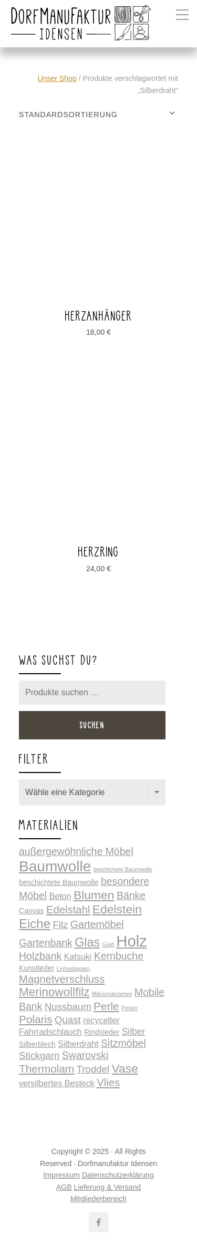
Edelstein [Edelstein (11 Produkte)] (117, 909)
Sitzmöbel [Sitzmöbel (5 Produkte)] (123, 1043)
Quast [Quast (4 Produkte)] (68, 1019)
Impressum (61, 1175)
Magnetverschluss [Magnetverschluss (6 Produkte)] (62, 979)
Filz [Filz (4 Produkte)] (60, 924)
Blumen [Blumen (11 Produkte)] (94, 895)
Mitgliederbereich (98, 1198)
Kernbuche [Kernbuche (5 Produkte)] (118, 956)
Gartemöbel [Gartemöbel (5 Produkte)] (97, 924)
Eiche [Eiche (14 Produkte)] (34, 924)
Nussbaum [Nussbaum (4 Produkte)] (68, 1006)
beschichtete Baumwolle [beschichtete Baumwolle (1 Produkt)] (58, 882)
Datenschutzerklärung (118, 1175)
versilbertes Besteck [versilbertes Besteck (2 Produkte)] (57, 1083)
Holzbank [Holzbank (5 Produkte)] (40, 956)
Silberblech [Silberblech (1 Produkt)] (37, 1044)
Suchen (92, 724)
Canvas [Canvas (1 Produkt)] (31, 911)
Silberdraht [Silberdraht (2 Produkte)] (78, 1043)
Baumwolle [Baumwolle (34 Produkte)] (55, 866)
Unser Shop (56, 78)
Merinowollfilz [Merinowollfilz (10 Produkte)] (54, 991)
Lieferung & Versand (107, 1187)
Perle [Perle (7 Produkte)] (106, 1006)
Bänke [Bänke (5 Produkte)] (131, 895)
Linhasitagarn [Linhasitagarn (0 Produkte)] (73, 968)
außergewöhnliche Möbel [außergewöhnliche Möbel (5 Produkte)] (76, 851)
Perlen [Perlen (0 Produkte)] (129, 1008)
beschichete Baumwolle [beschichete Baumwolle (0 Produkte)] (123, 869)
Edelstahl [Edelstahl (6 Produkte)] (68, 909)
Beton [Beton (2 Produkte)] (60, 896)
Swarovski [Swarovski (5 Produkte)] (85, 1055)
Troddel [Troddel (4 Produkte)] (93, 1069)
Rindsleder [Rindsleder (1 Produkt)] (101, 1032)
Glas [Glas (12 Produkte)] (87, 942)
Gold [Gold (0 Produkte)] (108, 944)
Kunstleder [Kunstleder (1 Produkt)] (36, 968)
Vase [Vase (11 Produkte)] (124, 1068)
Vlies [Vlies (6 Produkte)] (108, 1082)
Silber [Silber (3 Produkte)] (134, 1031)
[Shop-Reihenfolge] (98, 114)
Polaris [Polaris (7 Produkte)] (36, 1019)
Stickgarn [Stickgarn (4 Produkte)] (39, 1055)
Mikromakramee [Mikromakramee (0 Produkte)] (112, 994)
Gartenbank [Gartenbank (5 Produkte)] (45, 943)
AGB (64, 1187)
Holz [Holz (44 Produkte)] (131, 941)
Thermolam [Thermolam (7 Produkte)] (46, 1069)
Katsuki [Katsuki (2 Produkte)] (78, 956)
